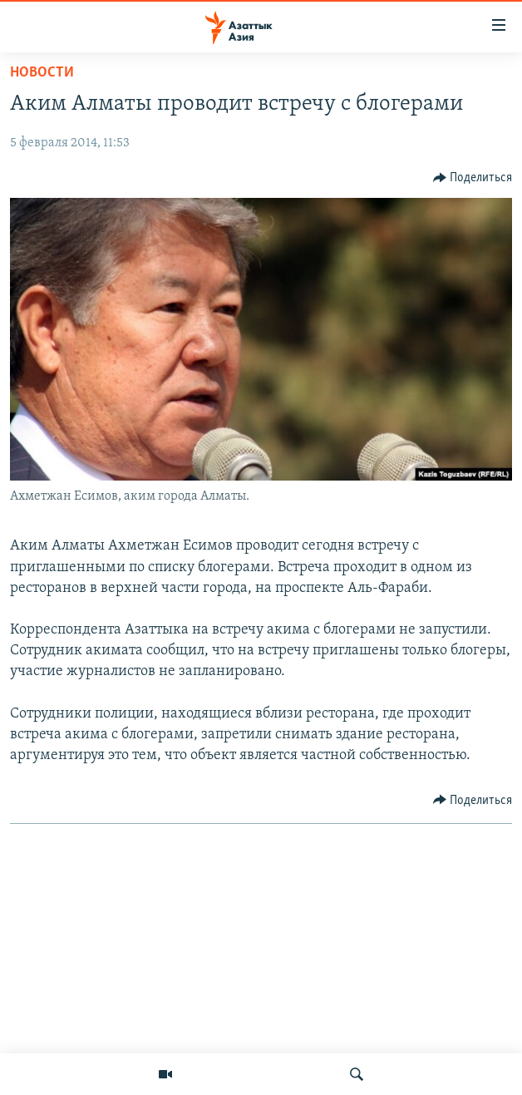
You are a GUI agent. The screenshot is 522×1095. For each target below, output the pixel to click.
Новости (42, 73)
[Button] (473, 178)
